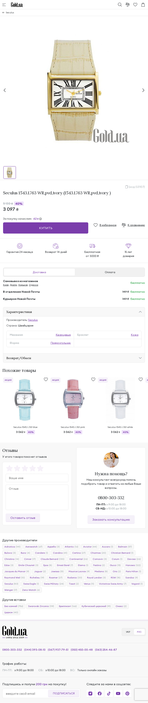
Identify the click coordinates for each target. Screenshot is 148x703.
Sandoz (131, 577)
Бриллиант (68, 606)
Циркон (11, 612)
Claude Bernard (52, 559)
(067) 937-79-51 (58, 649)
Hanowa (133, 565)
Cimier (30, 559)
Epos (47, 565)
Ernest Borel (65, 565)
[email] (27, 693)
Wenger (10, 590)
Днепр (13, 284)
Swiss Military (54, 584)
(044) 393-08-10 (34, 649)
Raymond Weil (14, 577)
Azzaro (107, 546)
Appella (53, 546)
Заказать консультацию (111, 519)
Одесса (33, 284)
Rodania (74, 577)
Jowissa (57, 571)
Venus (89, 584)
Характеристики (19, 312)
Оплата (110, 272)
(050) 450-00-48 (82, 649)
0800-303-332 (111, 497)
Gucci (115, 565)
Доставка (39, 272)
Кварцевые (63, 335)
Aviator (90, 546)
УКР (128, 631)
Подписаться (64, 693)
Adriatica (12, 546)
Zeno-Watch (31, 590)
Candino (60, 553)
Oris (117, 571)
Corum (117, 559)
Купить (45, 228)
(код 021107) (137, 187)
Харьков (23, 284)
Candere (41, 553)
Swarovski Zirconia (41, 606)
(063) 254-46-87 (106, 649)
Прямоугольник (60, 343)
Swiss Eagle (31, 584)
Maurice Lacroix (79, 571)
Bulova (10, 553)
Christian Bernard (122, 553)
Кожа (134, 335)
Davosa (134, 559)
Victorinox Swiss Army (112, 584)
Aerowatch (33, 546)
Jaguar (40, 571)
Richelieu (37, 577)
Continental (78, 559)
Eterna (83, 565)
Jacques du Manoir (16, 571)
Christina (11, 559)
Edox (8, 565)
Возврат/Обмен (18, 358)
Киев (5, 284)
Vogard (137, 584)
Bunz (25, 553)
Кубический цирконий (96, 606)
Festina (99, 565)
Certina (79, 553)
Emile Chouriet (28, 565)
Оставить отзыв (22, 518)
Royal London (96, 577)
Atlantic (71, 546)
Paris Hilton (133, 571)
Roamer (55, 577)
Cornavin (100, 559)
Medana (101, 571)
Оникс (121, 606)
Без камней (13, 606)
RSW (115, 577)
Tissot (74, 584)
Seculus (10, 12)
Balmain (125, 546)
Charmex (98, 553)
